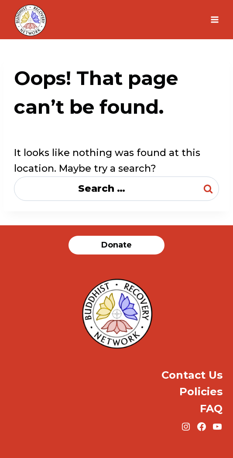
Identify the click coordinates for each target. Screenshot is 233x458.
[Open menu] (214, 19)
